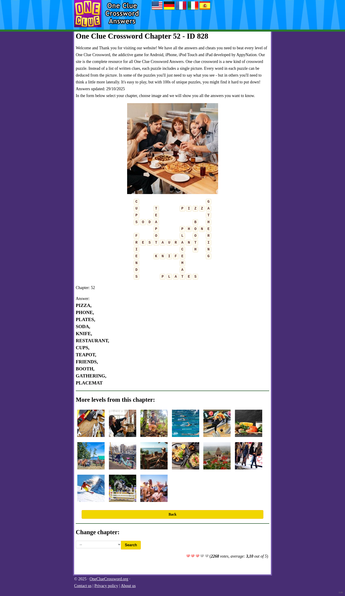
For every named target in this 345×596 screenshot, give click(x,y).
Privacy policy (106, 586)
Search (131, 545)
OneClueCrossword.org (109, 579)
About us (128, 586)
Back (172, 514)
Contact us (83, 586)
